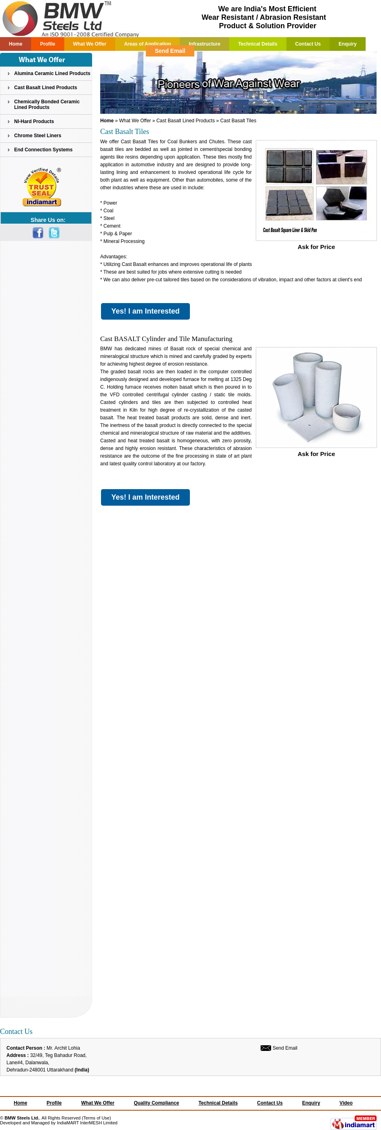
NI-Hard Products (34, 121)
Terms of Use (96, 1117)
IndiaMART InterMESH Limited (87, 1122)
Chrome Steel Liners (37, 135)
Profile (47, 44)
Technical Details (257, 44)
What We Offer (89, 44)
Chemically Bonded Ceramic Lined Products (47, 104)
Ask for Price (316, 243)
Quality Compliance (156, 1103)
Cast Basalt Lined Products (45, 87)
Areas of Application (147, 44)
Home (15, 44)
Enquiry (348, 44)
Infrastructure (204, 44)
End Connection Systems (43, 150)
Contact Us (308, 44)
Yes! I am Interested (145, 311)
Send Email (170, 51)
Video (345, 1103)
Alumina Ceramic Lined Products (52, 73)
